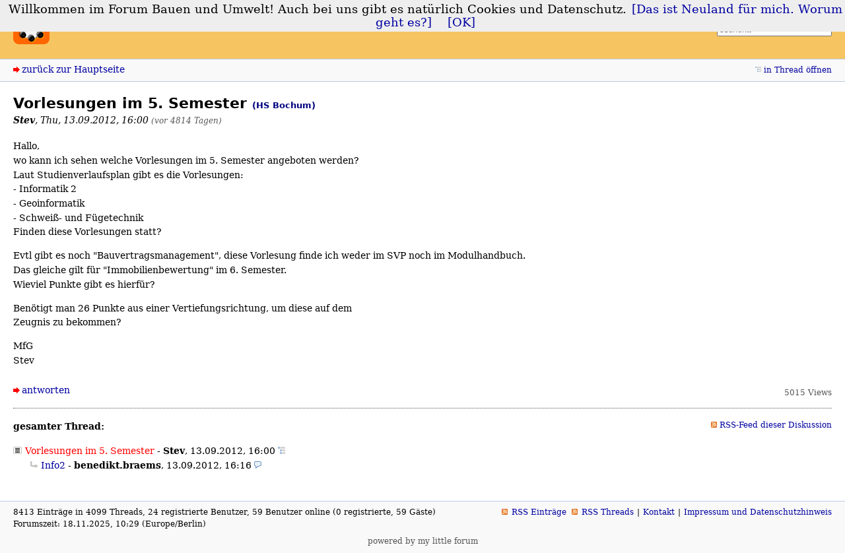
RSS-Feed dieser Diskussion (776, 425)
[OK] (461, 22)
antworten (46, 390)
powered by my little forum (423, 541)
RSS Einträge (539, 512)
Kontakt (659, 512)
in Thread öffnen (798, 70)
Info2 (53, 465)
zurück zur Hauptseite (73, 69)
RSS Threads (608, 512)
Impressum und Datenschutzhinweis (758, 512)
